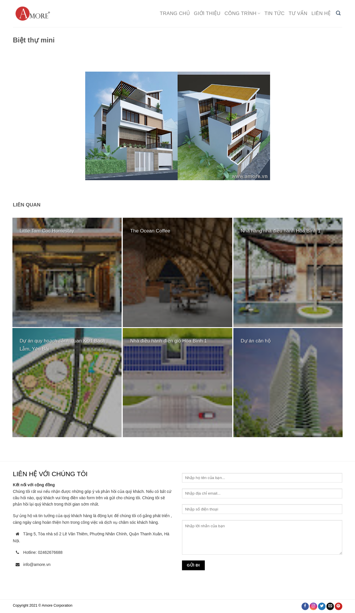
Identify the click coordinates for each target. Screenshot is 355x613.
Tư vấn (298, 13)
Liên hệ (320, 13)
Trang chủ (175, 13)
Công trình (242, 13)
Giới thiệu (207, 13)
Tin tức (275, 13)
